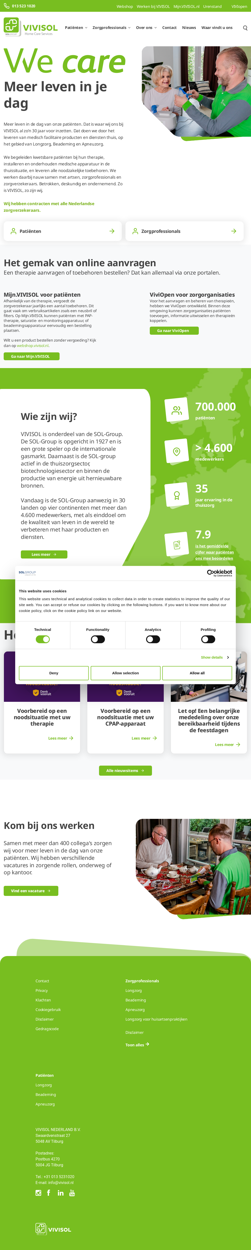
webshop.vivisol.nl (33, 345)
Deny (53, 673)
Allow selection (125, 673)
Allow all (197, 673)
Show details (212, 657)
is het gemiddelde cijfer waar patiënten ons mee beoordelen (214, 552)
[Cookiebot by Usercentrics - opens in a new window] (210, 573)
